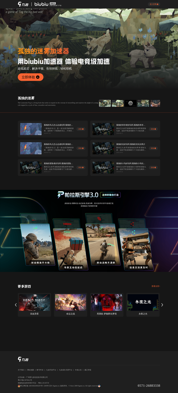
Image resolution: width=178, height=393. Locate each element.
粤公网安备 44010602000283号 (30, 386)
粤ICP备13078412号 (25, 380)
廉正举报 (87, 370)
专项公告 (78, 370)
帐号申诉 (40, 370)
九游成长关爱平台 (65, 370)
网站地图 (30, 370)
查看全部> (156, 286)
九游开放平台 (51, 370)
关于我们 (21, 370)
